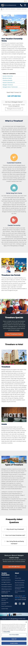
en (25, 1)
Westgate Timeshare (8, 84)
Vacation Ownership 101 (9, 82)
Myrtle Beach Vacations (6, 584)
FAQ (16, 576)
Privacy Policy (18, 578)
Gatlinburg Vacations (6, 580)
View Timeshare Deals (14, 334)
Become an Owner (7, 78)
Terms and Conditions (20, 580)
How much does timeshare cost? (15, 535)
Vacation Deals (4, 608)
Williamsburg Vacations (6, 589)
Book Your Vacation (13, 27)
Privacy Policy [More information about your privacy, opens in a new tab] (6, 631)
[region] (14, 633)
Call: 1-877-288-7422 (14, 96)
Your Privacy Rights (14, 634)
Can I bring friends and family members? (15, 542)
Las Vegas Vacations (5, 582)
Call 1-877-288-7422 (14, 566)
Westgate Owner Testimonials (10, 87)
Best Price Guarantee (19, 582)
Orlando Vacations (5, 577)
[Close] (26, 622)
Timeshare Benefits (7, 80)
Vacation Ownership (10, 8)
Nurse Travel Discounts (6, 606)
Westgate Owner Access (14, 109)
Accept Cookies (14, 643)
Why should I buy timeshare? (15, 529)
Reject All (14, 639)
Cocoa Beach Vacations (6, 586)
